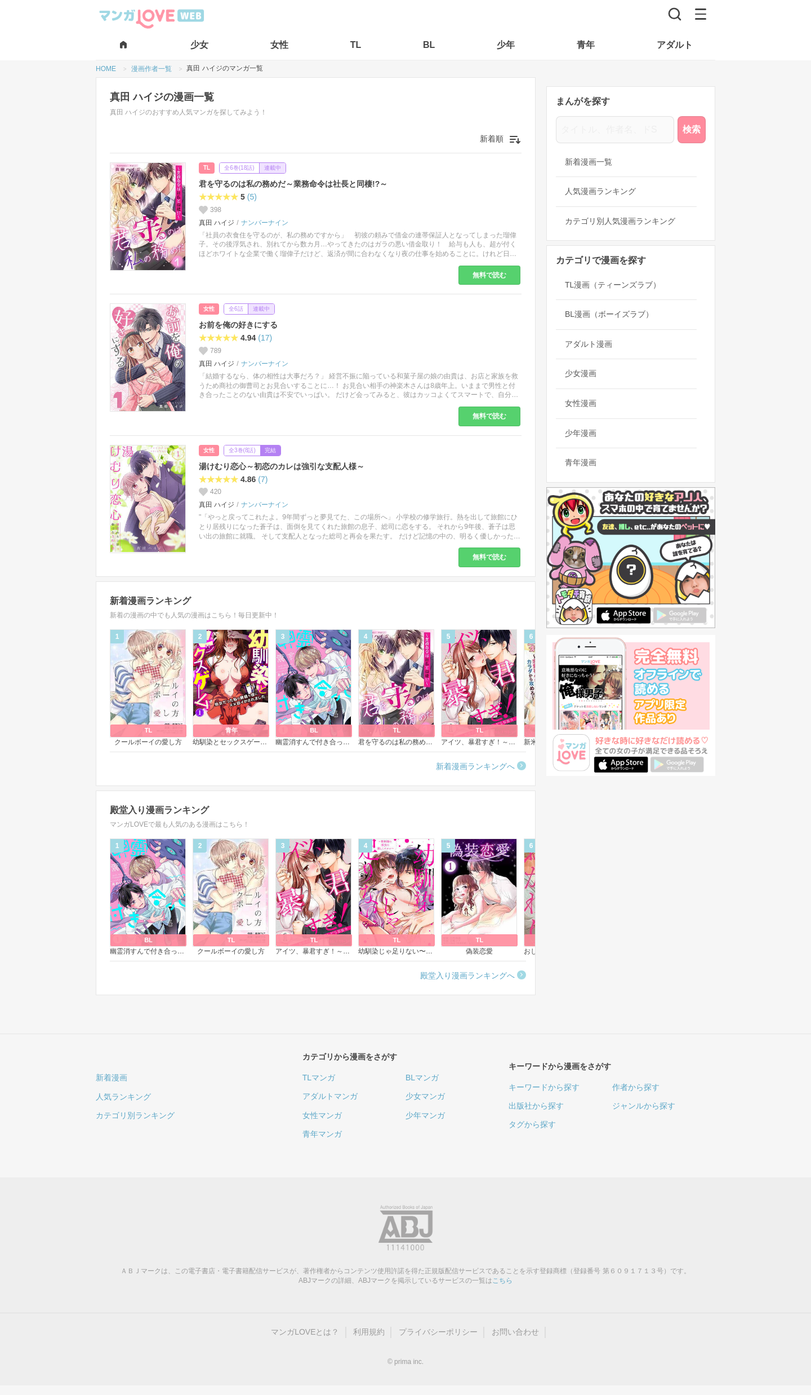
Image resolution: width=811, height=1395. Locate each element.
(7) (263, 479)
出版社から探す (536, 1105)
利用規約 (369, 1331)
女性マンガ (322, 1115)
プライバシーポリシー (438, 1331)
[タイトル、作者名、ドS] (615, 129)
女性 (209, 309)
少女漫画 (580, 373)
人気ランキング (123, 1096)
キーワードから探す (544, 1087)
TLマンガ (318, 1077)
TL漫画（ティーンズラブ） (613, 284)
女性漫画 (580, 403)
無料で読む (489, 275)
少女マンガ (425, 1096)
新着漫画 (111, 1077)
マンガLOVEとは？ (305, 1331)
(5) (252, 196)
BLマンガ (422, 1077)
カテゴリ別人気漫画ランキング (620, 221)
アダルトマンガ (330, 1096)
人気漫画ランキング (600, 191)
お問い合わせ (515, 1331)
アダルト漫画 (588, 343)
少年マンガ (425, 1115)
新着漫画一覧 (588, 161)
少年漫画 (580, 433)
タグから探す (532, 1124)
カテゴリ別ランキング (135, 1115)
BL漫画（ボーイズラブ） (609, 314)
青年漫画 (580, 462)
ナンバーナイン (264, 222)
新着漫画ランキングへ (475, 766)
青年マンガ (322, 1133)
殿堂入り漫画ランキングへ (467, 975)
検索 (692, 129)
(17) (265, 337)
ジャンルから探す (643, 1105)
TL (206, 168)
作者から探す (636, 1087)
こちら (502, 1280)
